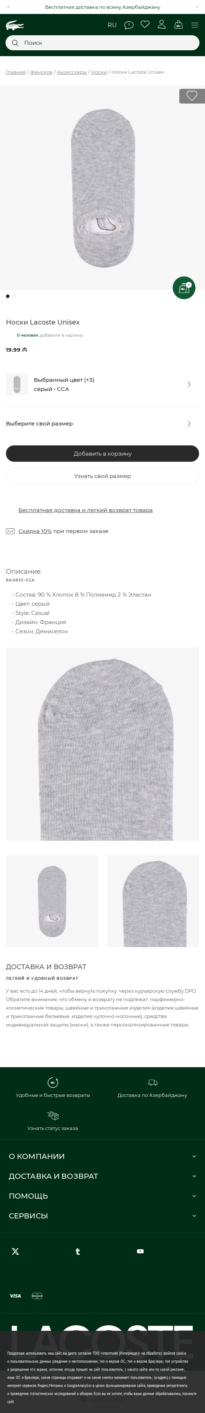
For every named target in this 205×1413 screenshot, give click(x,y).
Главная (16, 72)
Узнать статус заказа (53, 1120)
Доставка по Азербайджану (152, 1087)
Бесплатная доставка (49, 510)
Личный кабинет (161, 24)
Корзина (178, 24)
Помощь (128, 25)
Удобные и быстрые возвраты (53, 1087)
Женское (41, 72)
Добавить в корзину (103, 453)
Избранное (145, 24)
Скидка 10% (35, 531)
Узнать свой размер (102, 475)
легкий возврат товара (120, 510)
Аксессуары (72, 72)
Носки (99, 72)
